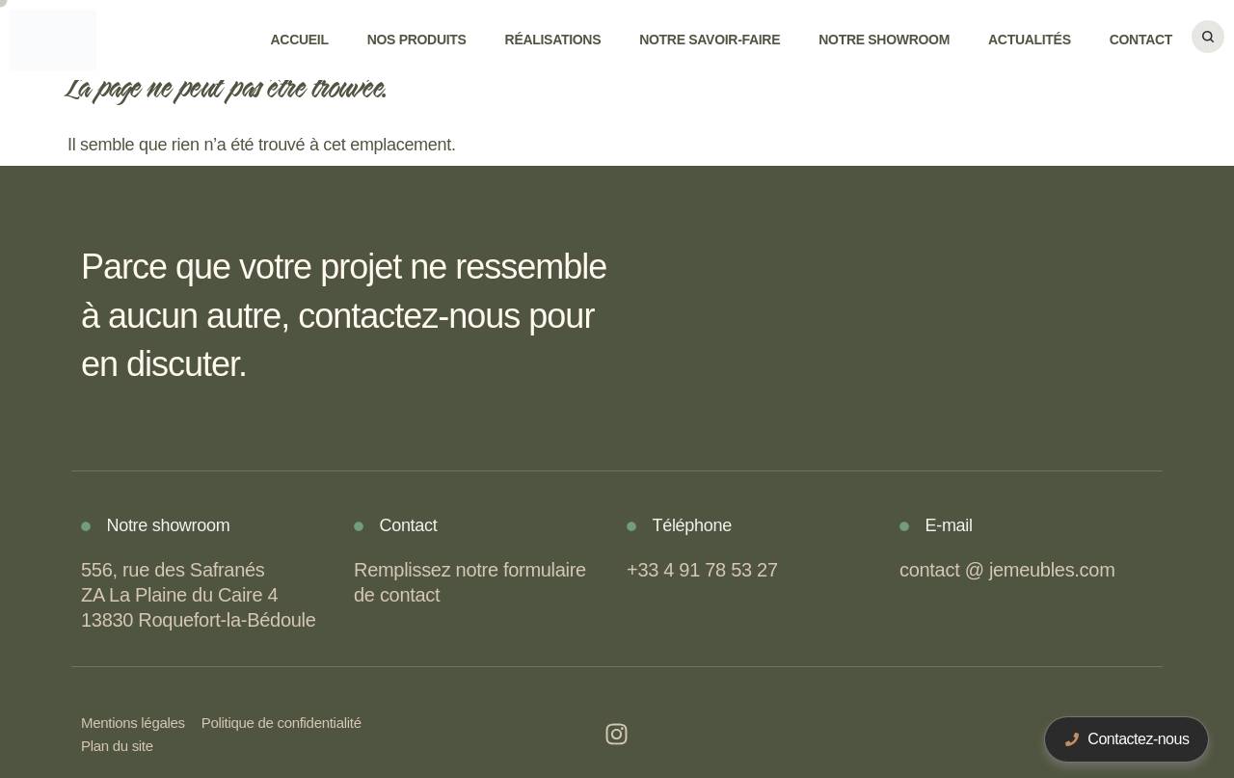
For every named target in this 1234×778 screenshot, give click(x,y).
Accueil (300, 39)
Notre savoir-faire (709, 39)
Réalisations (553, 39)
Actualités (1029, 39)
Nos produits (417, 39)
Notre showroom (884, 39)
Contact (1141, 39)
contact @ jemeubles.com (1007, 569)
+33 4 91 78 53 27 (702, 569)
